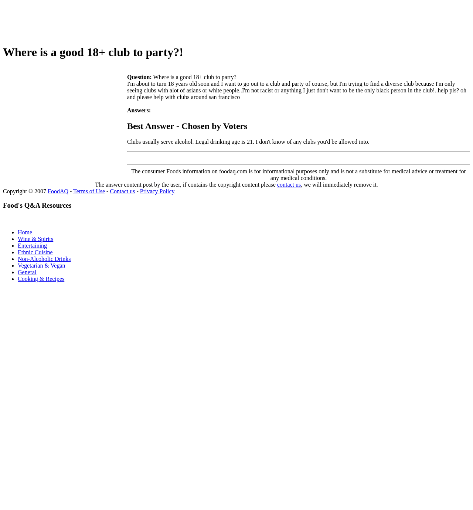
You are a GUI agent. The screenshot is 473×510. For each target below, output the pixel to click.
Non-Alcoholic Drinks (44, 259)
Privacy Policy (157, 191)
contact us (289, 184)
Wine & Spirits (35, 239)
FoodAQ (58, 191)
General (27, 272)
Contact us (122, 191)
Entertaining (32, 245)
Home (25, 232)
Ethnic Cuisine (35, 252)
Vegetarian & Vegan (41, 265)
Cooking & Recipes (41, 279)
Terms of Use (89, 191)
